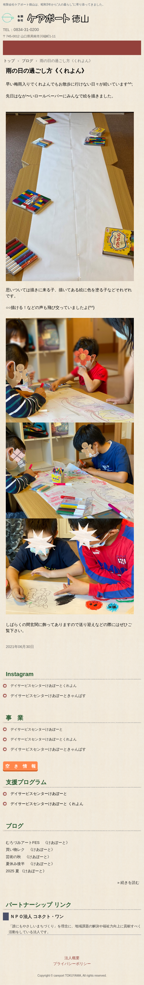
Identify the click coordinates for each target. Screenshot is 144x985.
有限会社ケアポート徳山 (72, 17)
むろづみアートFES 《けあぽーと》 (38, 842)
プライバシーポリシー (72, 964)
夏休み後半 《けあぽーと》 (30, 864)
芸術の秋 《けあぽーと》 (28, 857)
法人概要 (72, 958)
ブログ (27, 61)
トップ (9, 61)
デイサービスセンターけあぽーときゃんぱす (48, 695)
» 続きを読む (128, 882)
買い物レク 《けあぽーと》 (30, 849)
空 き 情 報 (20, 766)
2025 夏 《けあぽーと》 (26, 871)
